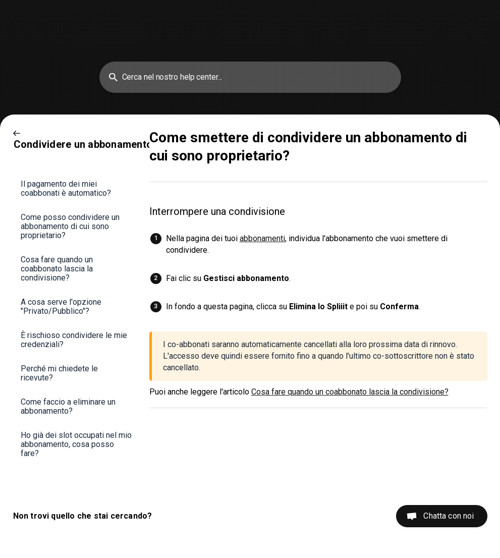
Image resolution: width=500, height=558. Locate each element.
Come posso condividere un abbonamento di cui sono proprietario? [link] (70, 226)
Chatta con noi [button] (448, 516)
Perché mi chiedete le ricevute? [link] (59, 373)
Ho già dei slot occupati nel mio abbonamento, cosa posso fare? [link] (76, 444)
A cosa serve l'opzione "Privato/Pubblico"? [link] (61, 306)
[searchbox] (250, 77)
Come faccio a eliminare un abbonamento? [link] (68, 406)
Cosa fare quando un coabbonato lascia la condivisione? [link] (57, 269)
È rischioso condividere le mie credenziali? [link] (74, 339)
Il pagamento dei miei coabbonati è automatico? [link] (66, 188)
